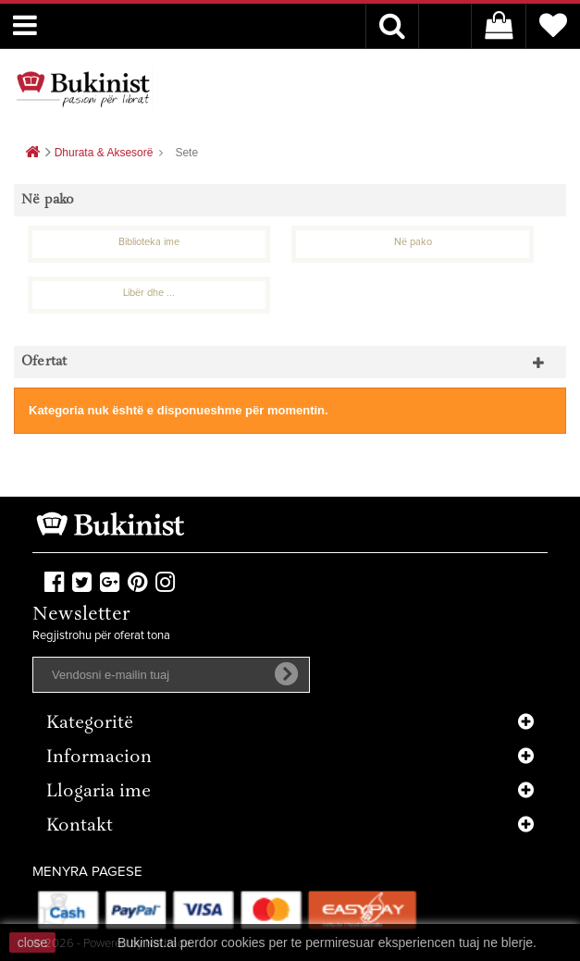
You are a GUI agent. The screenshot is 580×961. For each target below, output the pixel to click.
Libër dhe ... (149, 293)
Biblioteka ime (148, 242)
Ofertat (44, 362)
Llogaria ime (98, 792)
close (33, 942)
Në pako (413, 242)
